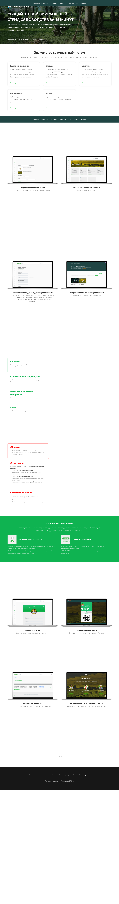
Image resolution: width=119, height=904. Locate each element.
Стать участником (35, 896)
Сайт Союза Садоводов (67, 4)
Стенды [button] (49, 66)
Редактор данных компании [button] (33, 188)
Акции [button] (49, 93)
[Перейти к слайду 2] (59, 877)
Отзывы (114, 4)
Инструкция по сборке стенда (30, 39)
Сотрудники (73, 119)
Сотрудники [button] (16, 93)
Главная (11, 39)
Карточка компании (40, 119)
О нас (108, 4)
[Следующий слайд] (102, 854)
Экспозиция (88, 4)
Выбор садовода (99, 4)
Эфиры (79, 4)
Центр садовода (64, 896)
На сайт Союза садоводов (81, 896)
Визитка (63, 119)
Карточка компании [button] (19, 66)
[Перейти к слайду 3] (61, 877)
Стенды (54, 119)
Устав (54, 896)
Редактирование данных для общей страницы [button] (33, 333)
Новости (46, 896)
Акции (83, 119)
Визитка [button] (85, 66)
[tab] (28, 446)
